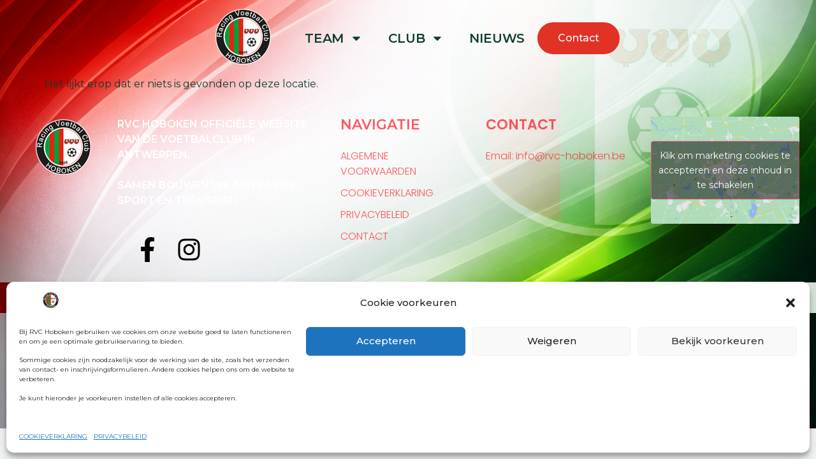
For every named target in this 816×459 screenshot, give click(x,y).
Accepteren (386, 341)
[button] (790, 302)
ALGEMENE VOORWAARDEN (378, 163)
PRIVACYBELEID (120, 436)
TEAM (334, 38)
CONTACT (364, 236)
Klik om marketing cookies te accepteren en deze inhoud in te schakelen (725, 169)
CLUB (416, 38)
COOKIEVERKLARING (53, 436)
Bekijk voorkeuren (717, 341)
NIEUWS (497, 38)
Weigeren (551, 341)
